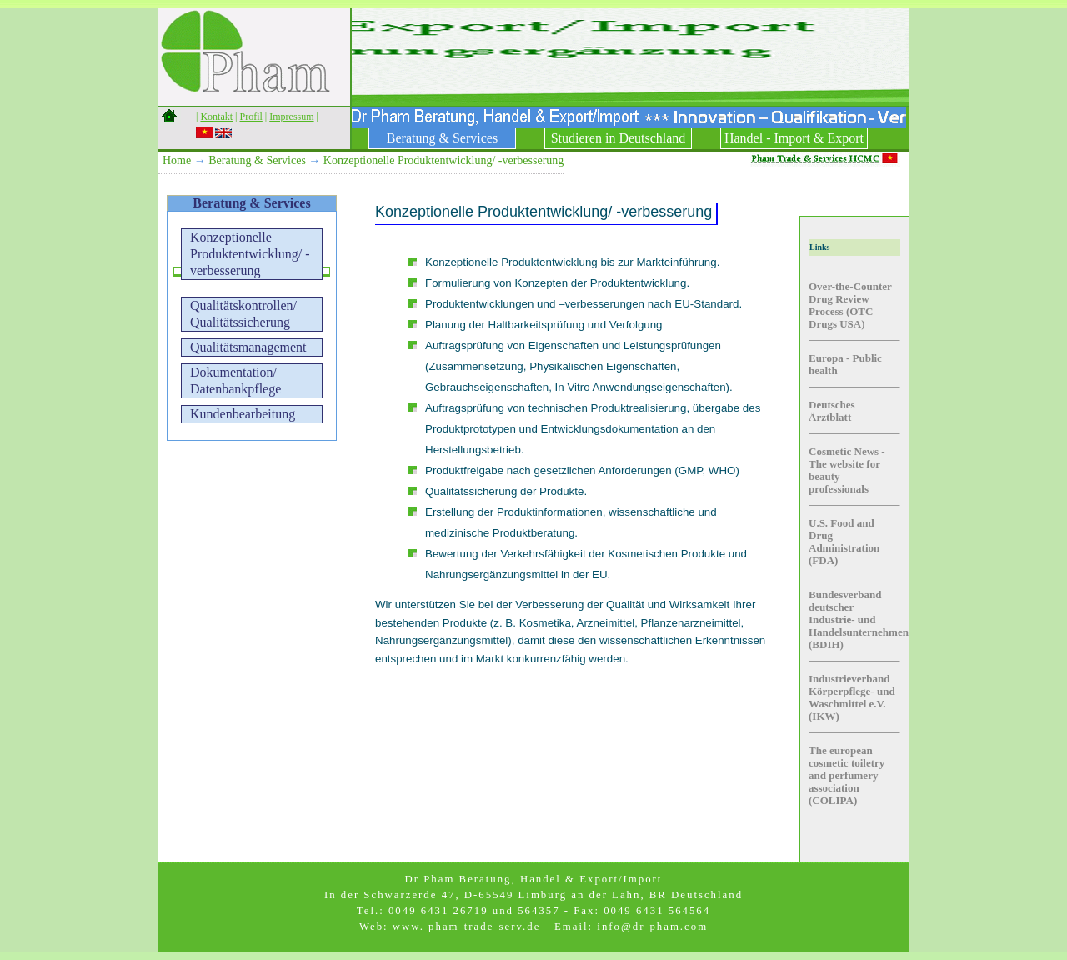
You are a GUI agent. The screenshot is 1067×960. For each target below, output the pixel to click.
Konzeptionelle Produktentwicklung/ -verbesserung (443, 160)
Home (177, 160)
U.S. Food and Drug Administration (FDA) (844, 542)
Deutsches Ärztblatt (832, 410)
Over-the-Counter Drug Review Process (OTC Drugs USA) (850, 305)
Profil (250, 116)
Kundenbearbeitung (242, 414)
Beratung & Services (442, 138)
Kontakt (216, 116)
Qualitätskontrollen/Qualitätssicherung (243, 313)
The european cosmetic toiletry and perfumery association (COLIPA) (846, 775)
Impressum (291, 116)
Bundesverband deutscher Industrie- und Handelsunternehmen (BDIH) (859, 619)
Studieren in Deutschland (618, 138)
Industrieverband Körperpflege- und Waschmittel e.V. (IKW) (852, 697)
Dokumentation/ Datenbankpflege (235, 380)
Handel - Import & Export (794, 138)
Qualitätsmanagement (248, 347)
